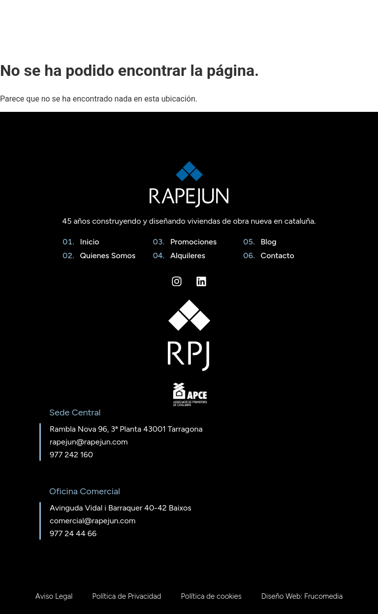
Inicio (87, 241)
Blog (267, 241)
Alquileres (185, 255)
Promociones (191, 241)
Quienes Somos (106, 255)
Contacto (275, 255)
